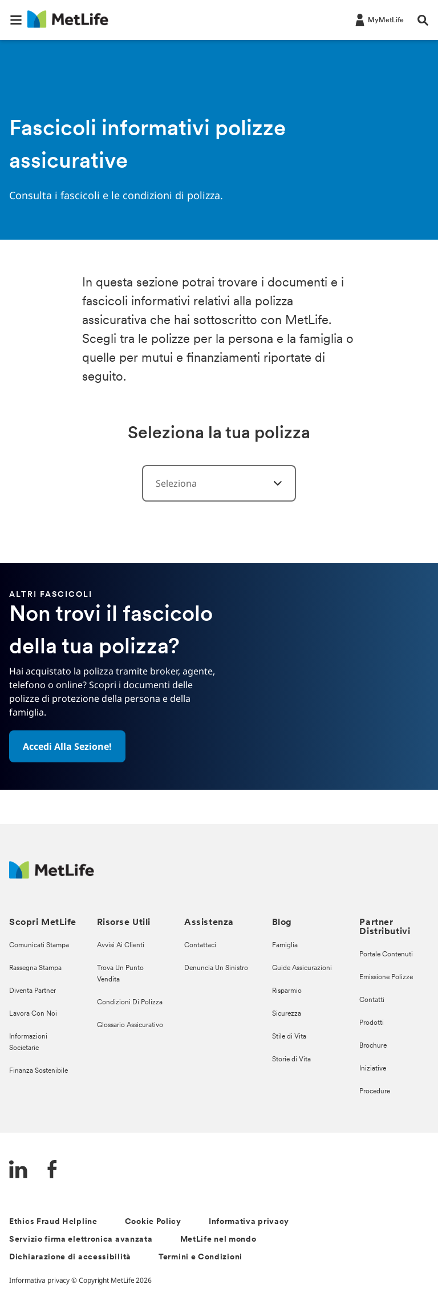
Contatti (371, 1000)
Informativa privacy (249, 1222)
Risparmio (287, 991)
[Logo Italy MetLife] (51, 875)
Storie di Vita (291, 1059)
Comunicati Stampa (39, 945)
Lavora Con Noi (33, 1014)
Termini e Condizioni (200, 1257)
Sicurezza (286, 1014)
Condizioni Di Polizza (130, 1002)
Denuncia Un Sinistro (216, 968)
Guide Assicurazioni (302, 968)
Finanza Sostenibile (38, 1071)
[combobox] (219, 483)
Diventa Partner (32, 991)
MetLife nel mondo (218, 1239)
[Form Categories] (271, 483)
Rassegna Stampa (35, 968)
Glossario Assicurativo (130, 1025)
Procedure (374, 1091)
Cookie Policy (153, 1222)
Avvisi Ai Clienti (120, 945)
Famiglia (285, 945)
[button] (16, 20)
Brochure (373, 1046)
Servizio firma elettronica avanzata (81, 1239)
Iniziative (372, 1068)
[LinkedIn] (18, 1170)
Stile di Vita (289, 1036)
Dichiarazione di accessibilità (70, 1257)
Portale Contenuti (386, 954)
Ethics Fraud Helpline (53, 1222)
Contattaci (200, 945)
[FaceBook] (52, 1170)
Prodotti (371, 1023)
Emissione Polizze (386, 977)
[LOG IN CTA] (378, 19)
